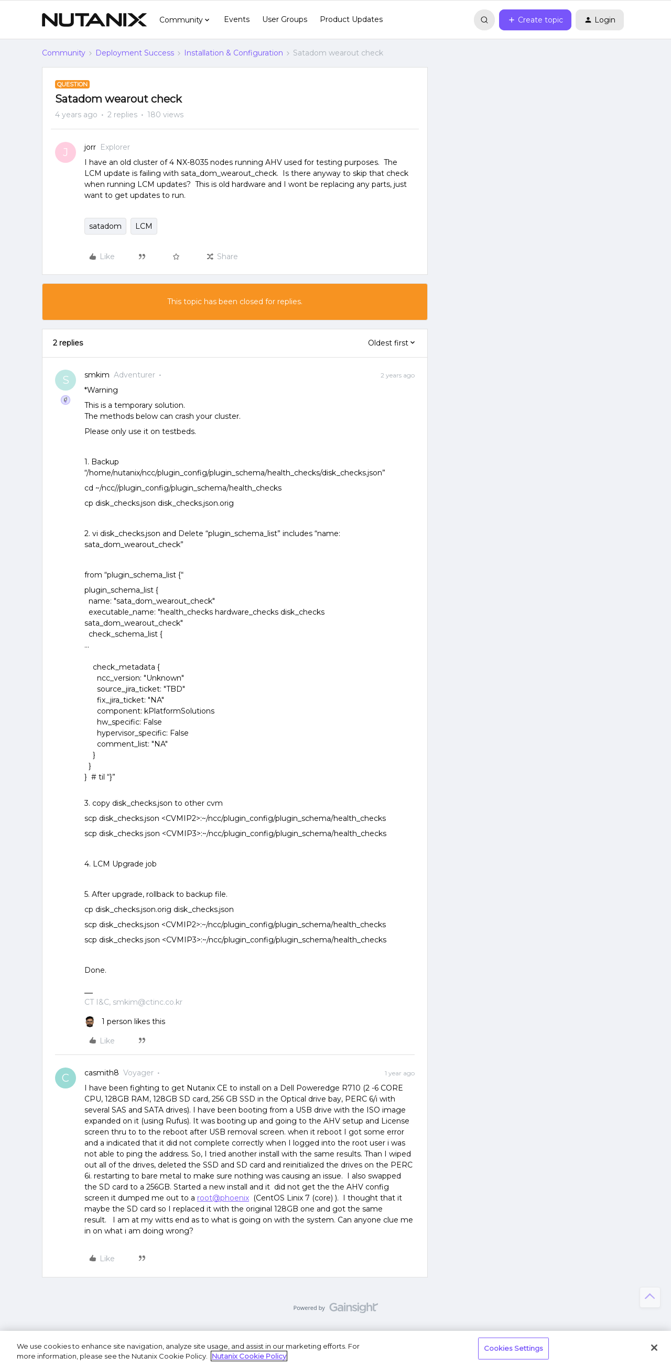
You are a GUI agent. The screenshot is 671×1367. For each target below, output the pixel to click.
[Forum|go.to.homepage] (94, 19)
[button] (535, 19)
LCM (144, 226)
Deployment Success (134, 53)
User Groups (284, 19)
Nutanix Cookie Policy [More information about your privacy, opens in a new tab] (249, 1356)
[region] (335, 1349)
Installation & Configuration (233, 53)
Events (237, 19)
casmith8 (101, 1072)
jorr (90, 147)
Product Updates (351, 19)
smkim (97, 375)
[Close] (654, 1347)
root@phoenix (223, 1198)
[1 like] (124, 1021)
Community (63, 53)
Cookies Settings (513, 1348)
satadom (105, 226)
